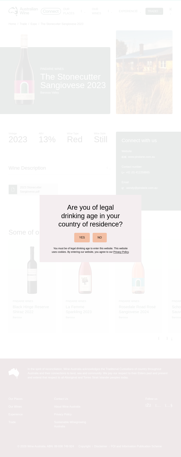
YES (82, 237)
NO (100, 237)
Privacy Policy (121, 251)
